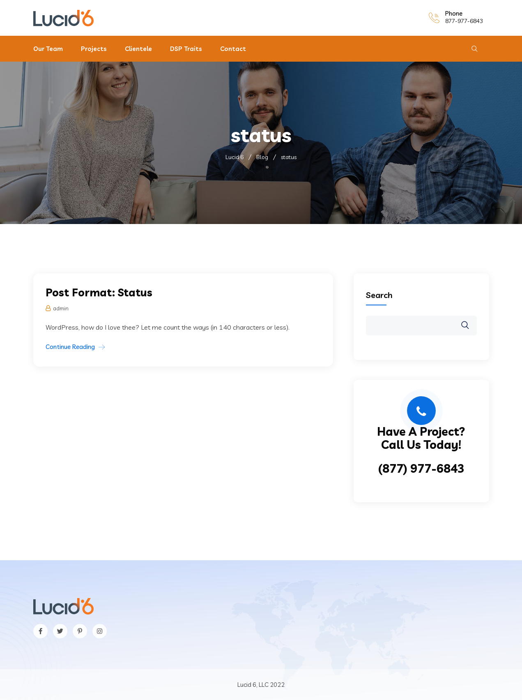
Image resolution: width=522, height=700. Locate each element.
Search (379, 295)
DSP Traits (186, 49)
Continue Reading (70, 347)
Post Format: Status (99, 292)
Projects (94, 49)
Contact (233, 49)
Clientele (138, 49)
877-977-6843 (464, 21)
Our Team (48, 49)
